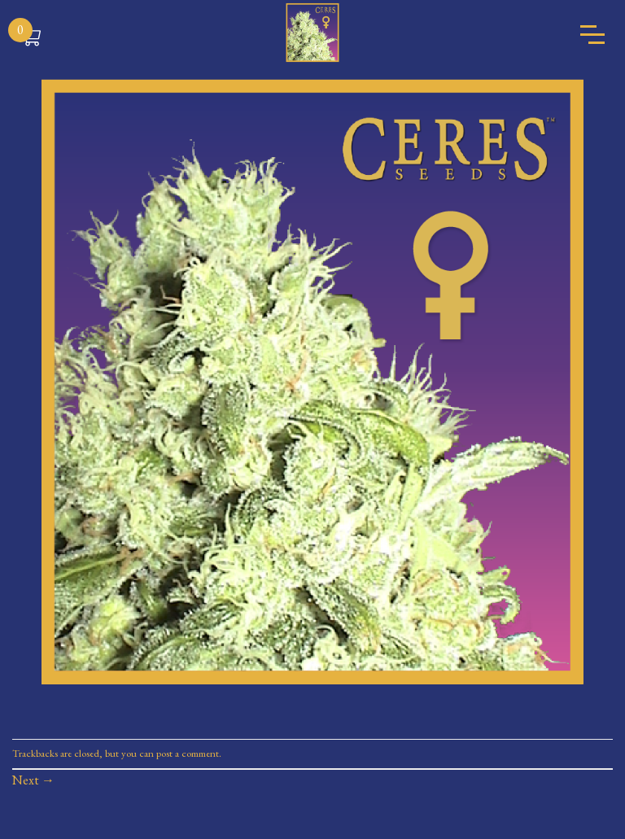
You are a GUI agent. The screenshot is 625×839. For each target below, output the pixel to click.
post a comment (187, 753)
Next (33, 780)
